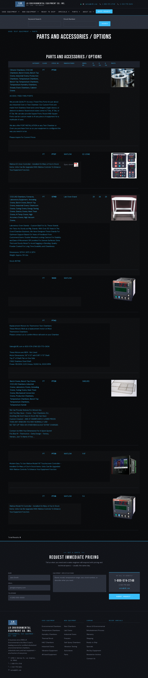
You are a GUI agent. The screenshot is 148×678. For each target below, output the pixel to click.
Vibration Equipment (50, 650)
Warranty (90, 634)
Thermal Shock (47, 638)
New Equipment (30, 12)
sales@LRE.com (90, 4)
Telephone (12, 593)
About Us (88, 12)
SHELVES (85, 381)
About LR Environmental (96, 626)
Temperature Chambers (51, 630)
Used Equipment (10, 12)
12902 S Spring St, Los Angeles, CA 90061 (22, 659)
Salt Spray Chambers (72, 642)
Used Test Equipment (19, 31)
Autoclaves (68, 650)
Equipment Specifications (63, 573)
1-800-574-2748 (107, 4)
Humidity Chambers (49, 634)
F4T (84, 454)
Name (10, 573)
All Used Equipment (49, 654)
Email (10, 583)
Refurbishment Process (95, 630)
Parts (76, 12)
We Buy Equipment (94, 650)
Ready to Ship (49, 12)
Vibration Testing (70, 646)
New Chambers (70, 626)
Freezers (67, 638)
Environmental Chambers (51, 626)
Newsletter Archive (94, 654)
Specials (64, 12)
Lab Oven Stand (70, 197)
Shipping (90, 638)
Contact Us (91, 658)
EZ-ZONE (86, 154)
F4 (83, 496)
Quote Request (104, 11)
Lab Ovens (68, 630)
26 (100, 197)
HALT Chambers (48, 642)
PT (44, 70)
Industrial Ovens (48, 646)
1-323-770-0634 (125, 4)
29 (94, 197)
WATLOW (68, 154)
